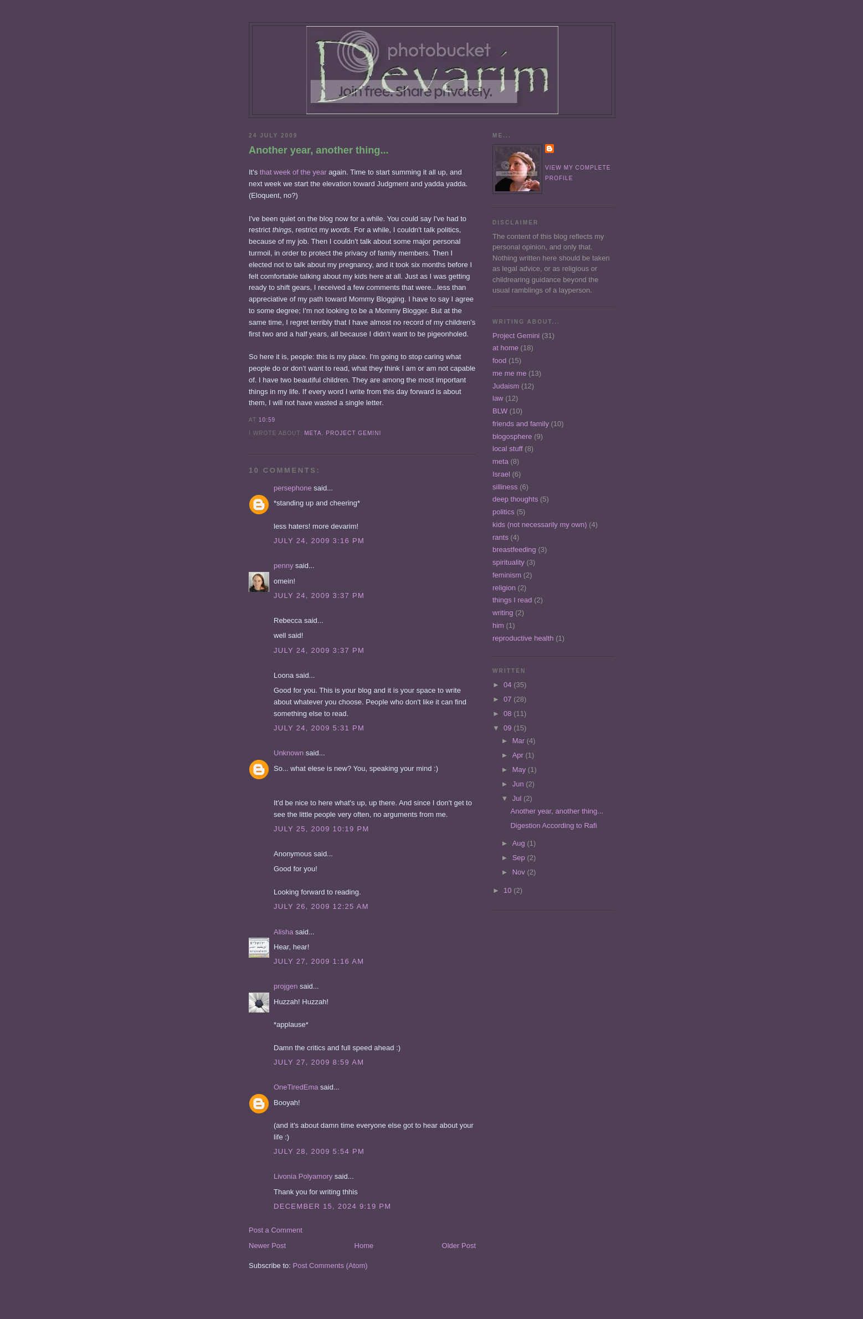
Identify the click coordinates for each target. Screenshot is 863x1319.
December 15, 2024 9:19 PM (332, 1206)
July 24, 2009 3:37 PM (319, 595)
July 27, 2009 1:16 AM (319, 961)
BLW (499, 411)
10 (508, 890)
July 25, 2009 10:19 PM (321, 829)
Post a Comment (275, 1230)
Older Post (459, 1245)
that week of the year (293, 172)
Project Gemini (353, 433)
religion (504, 588)
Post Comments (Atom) (330, 1265)
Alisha (283, 932)
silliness (505, 487)
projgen (285, 986)
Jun (519, 784)
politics (503, 512)
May (520, 769)
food (499, 360)
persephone (293, 488)
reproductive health (523, 638)
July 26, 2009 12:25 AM (321, 906)
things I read (512, 600)
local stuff (507, 448)
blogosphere (512, 436)
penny (283, 565)
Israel (501, 474)
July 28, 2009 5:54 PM (319, 1151)
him (498, 625)
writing (502, 613)
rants (500, 537)
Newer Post (267, 1245)
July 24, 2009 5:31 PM (319, 728)
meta (312, 433)
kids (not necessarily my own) (539, 524)
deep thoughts (515, 499)
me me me (509, 373)
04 (508, 685)
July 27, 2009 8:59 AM (319, 1062)
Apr (519, 755)
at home (505, 348)
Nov (519, 872)
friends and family (520, 424)
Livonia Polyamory (303, 1176)
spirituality (508, 562)
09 (508, 728)
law (498, 398)
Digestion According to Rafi (553, 825)
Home (364, 1245)
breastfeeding (514, 549)
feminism (506, 575)
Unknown (289, 753)
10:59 (267, 420)
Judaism (505, 386)
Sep (519, 857)
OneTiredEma (296, 1087)
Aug (519, 843)
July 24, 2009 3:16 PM (319, 540)
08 (508, 713)
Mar (519, 741)
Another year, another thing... (319, 150)
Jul (517, 798)
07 (508, 699)
